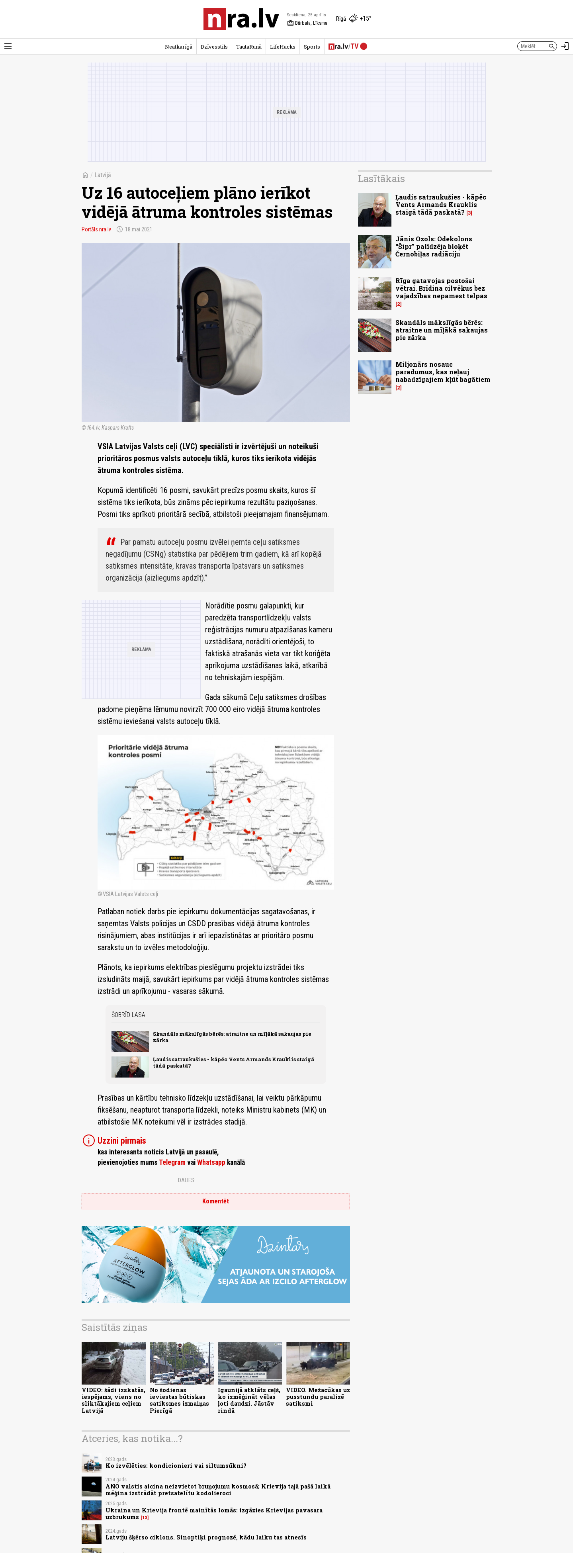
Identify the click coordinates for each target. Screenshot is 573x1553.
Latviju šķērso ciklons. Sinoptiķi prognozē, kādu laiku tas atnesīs (206, 1537)
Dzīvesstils (214, 46)
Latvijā (102, 175)
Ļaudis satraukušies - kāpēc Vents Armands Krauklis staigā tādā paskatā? (233, 1062)
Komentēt (215, 1201)
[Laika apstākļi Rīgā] (354, 19)
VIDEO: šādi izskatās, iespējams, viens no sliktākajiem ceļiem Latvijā (113, 1400)
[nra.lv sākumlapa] (241, 19)
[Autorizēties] (565, 46)
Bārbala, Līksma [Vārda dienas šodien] (307, 23)
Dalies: (187, 1180)
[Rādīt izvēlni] (8, 46)
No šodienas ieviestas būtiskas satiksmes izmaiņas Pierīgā (179, 1400)
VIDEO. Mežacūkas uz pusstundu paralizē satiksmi (318, 1397)
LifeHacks (282, 46)
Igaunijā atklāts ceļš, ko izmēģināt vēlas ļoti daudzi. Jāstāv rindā (249, 1400)
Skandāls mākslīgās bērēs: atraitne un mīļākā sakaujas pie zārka (232, 1037)
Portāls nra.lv (96, 229)
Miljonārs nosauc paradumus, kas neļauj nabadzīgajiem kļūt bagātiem (443, 371)
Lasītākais (381, 178)
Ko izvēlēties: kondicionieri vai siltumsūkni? (176, 1465)
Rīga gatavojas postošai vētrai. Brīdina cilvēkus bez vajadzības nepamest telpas (441, 288)
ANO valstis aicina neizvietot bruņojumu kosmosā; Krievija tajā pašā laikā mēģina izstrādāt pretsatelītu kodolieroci (218, 1490)
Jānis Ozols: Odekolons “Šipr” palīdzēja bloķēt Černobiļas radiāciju (433, 246)
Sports (312, 46)
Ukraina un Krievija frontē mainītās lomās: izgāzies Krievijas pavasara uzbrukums (214, 1513)
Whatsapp (211, 1162)
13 (144, 1517)
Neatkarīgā (178, 46)
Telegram (172, 1162)
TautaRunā (249, 46)
